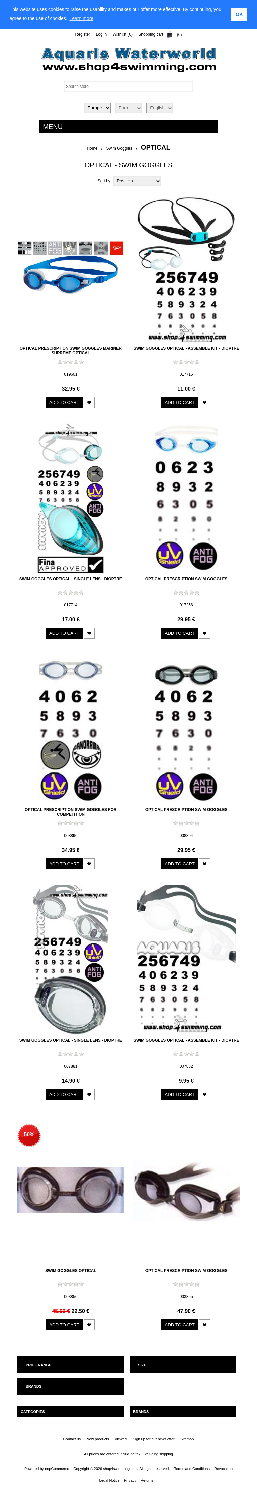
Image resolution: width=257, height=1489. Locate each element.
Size (142, 1365)
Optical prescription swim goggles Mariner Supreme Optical (71, 350)
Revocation (223, 1469)
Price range (38, 1365)
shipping (166, 1454)
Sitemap (187, 1439)
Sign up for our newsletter (153, 1439)
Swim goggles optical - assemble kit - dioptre (186, 348)
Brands (33, 1386)
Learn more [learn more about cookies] (81, 18)
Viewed (121, 1439)
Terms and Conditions (192, 1469)
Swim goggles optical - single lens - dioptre (70, 579)
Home (92, 148)
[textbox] (128, 86)
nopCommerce (57, 1469)
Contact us (72, 1439)
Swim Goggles (119, 148)
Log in (101, 34)
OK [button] (239, 14)
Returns (147, 1480)
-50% (28, 1134)
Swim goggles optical (70, 1270)
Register (82, 34)
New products (98, 1439)
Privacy (130, 1480)
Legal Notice (109, 1480)
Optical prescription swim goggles (186, 579)
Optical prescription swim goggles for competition (70, 812)
